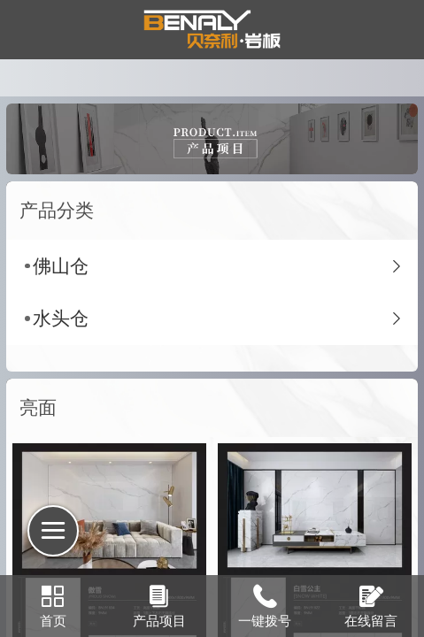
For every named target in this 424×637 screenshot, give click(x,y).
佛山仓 (61, 266)
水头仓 (61, 318)
